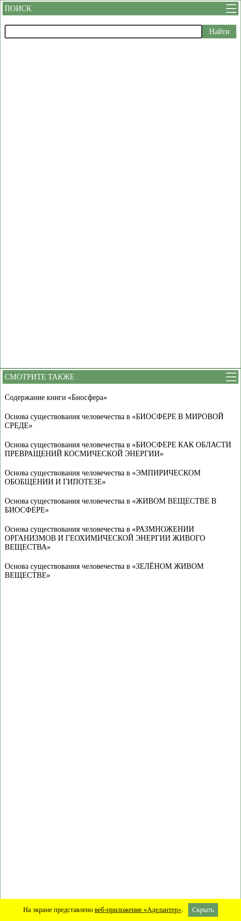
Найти (219, 31)
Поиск (18, 8)
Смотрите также (40, 377)
